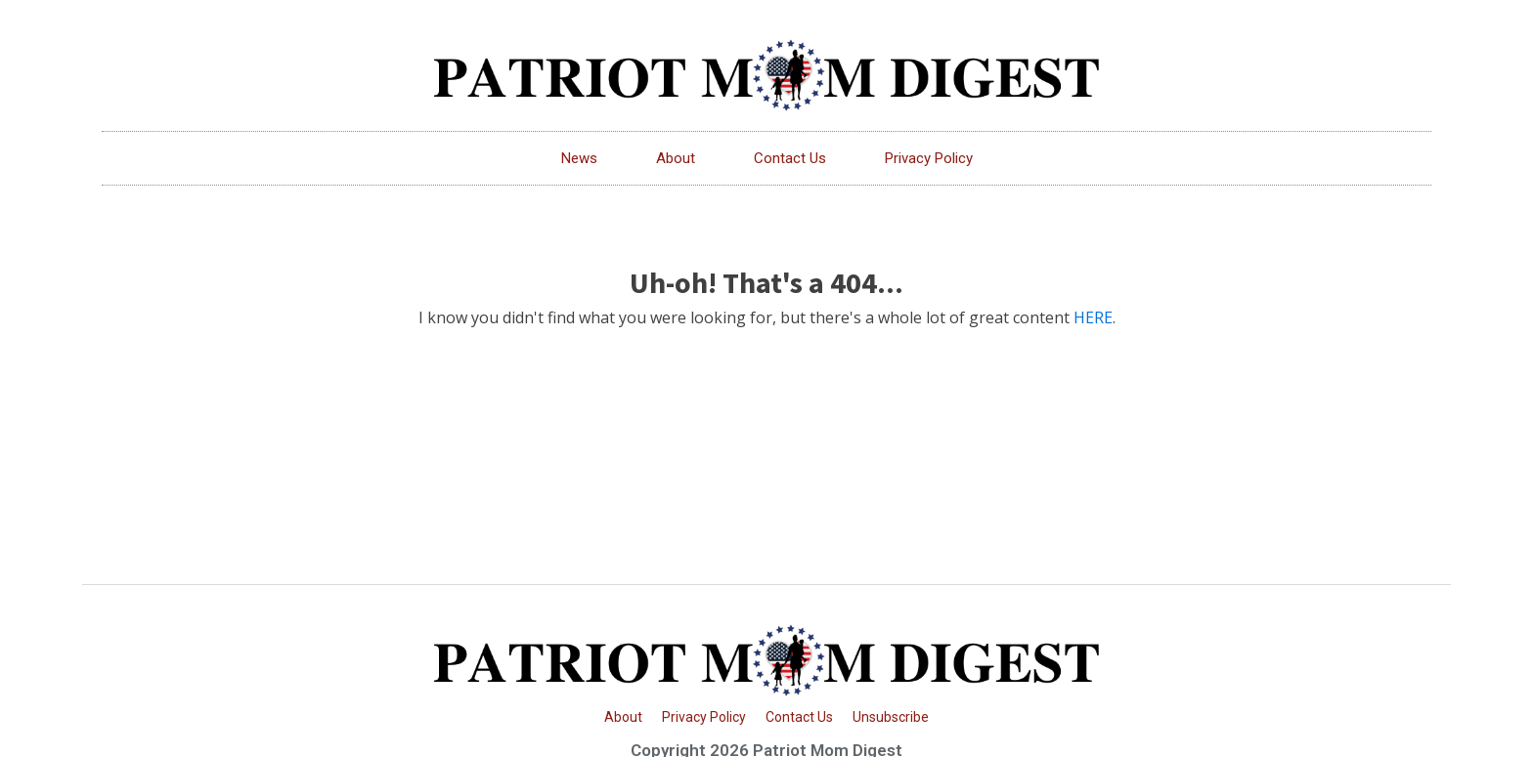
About (675, 158)
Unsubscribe (891, 717)
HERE (1093, 317)
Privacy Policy (929, 158)
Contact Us (790, 158)
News (579, 158)
